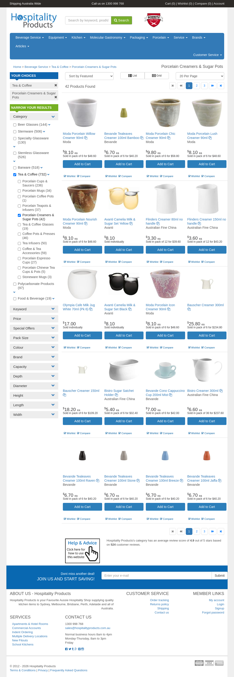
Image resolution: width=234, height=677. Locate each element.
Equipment (57, 37)
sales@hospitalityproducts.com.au (87, 628)
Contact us (162, 612)
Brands (198, 37)
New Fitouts (20, 640)
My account (216, 600)
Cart (170, 3)
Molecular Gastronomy (107, 37)
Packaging (139, 37)
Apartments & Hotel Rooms (30, 624)
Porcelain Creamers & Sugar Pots (94, 67)
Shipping (163, 608)
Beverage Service (30, 37)
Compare (203, 3)
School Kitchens (22, 644)
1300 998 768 (115, 3)
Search (121, 20)
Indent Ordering (22, 632)
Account (219, 3)
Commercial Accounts (26, 628)
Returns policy (159, 604)
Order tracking (159, 600)
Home (17, 67)
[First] (172, 85)
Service (181, 37)
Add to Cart (82, 164)
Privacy (43, 670)
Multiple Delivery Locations (30, 636)
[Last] (221, 85)
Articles (22, 46)
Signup (219, 608)
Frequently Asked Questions (69, 670)
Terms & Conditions (23, 670)
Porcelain (161, 37)
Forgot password (213, 612)
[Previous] (181, 85)
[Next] (212, 85)
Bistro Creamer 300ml (205, 391)
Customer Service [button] (207, 55)
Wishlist (185, 3)
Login (220, 604)
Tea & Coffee (60, 67)
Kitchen (78, 37)
